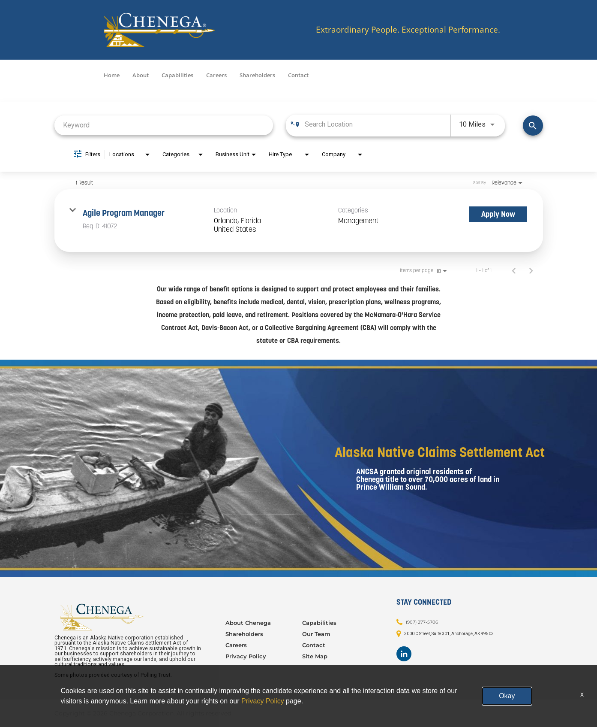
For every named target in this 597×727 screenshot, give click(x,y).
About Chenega (248, 622)
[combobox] (164, 125)
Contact (298, 75)
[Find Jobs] (533, 125)
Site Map (314, 656)
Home (112, 75)
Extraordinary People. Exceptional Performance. (408, 30)
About (140, 75)
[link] (298, 220)
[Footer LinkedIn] (403, 653)
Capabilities (177, 75)
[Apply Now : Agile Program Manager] (498, 214)
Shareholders (257, 75)
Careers (216, 75)
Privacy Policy (245, 656)
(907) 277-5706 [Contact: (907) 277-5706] (422, 622)
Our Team (316, 633)
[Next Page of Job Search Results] (531, 270)
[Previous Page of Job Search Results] (513, 270)
